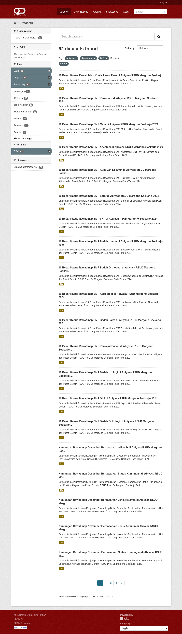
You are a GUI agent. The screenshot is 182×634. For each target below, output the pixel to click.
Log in (163, 2)
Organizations (81, 11)
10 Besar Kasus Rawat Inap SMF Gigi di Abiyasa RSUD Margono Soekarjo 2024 (108, 398)
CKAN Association (23, 623)
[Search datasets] (150, 11)
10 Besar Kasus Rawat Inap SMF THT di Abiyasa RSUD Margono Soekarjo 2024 (108, 218)
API (97, 597)
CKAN (125, 618)
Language (125, 623)
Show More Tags (23, 138)
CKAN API (19, 619)
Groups (97, 11)
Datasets (64, 11)
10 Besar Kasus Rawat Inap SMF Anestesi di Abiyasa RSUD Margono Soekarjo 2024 (111, 147)
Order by (129, 48)
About (126, 11)
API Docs (108, 597)
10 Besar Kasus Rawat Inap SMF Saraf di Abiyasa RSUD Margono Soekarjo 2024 (109, 195)
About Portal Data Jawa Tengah (30, 615)
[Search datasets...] (107, 36)
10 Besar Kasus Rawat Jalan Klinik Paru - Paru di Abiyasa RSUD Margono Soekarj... (111, 75)
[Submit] (164, 11)
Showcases (112, 11)
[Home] (15, 23)
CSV (61, 88)
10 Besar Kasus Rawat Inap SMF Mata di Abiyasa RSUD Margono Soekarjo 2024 (108, 124)
